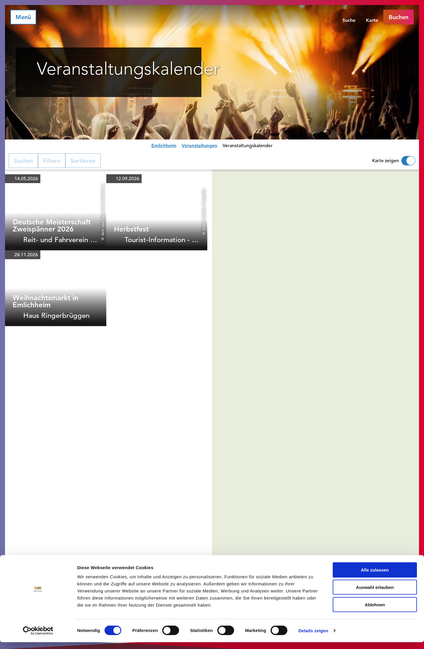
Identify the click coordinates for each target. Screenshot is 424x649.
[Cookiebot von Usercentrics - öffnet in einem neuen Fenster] (38, 637)
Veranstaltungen (199, 145)
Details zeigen (313, 637)
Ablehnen (375, 611)
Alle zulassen (375, 576)
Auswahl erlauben (375, 594)
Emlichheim (163, 145)
